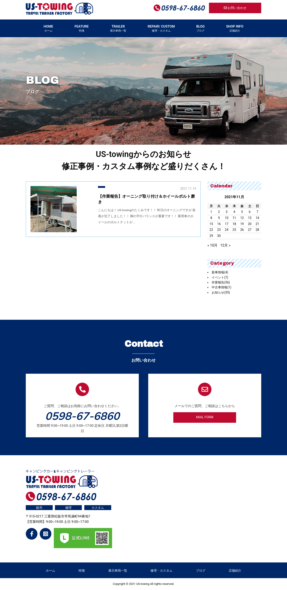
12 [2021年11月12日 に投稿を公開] (242, 218)
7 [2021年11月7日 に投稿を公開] (257, 212)
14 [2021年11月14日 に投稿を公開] (257, 218)
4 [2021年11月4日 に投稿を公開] (234, 212)
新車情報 (220, 272)
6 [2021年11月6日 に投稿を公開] (250, 212)
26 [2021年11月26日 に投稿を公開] (242, 230)
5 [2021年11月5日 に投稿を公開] (242, 212)
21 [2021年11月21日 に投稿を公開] (257, 224)
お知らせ (221, 292)
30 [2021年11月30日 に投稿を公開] (219, 236)
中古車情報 (221, 287)
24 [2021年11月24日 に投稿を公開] (226, 230)
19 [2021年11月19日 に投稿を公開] (242, 224)
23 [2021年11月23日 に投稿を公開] (219, 230)
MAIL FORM (204, 417)
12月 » (225, 245)
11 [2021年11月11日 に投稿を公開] (234, 218)
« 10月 (212, 245)
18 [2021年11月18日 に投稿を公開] (234, 224)
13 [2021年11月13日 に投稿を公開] (250, 218)
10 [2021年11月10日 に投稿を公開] (226, 218)
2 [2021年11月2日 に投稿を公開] (219, 212)
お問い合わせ (235, 8)
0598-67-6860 (82, 416)
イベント (220, 277)
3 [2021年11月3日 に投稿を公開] (227, 212)
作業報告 (221, 282)
